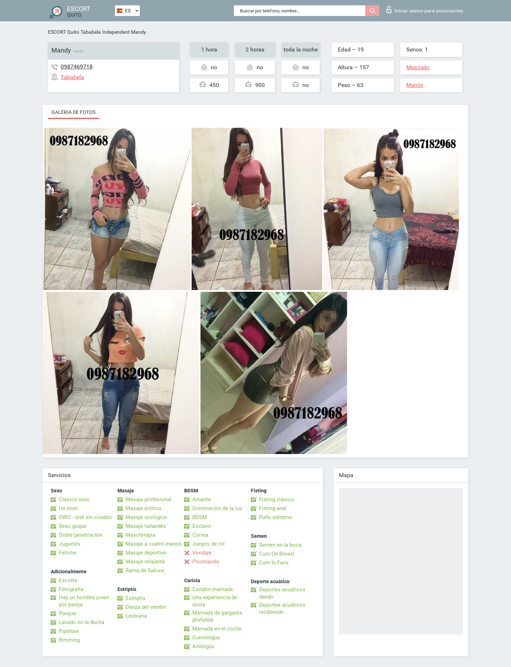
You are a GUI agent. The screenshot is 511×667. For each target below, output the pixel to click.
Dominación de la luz (217, 508)
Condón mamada (212, 589)
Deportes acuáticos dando (282, 593)
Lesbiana (136, 616)
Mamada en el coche (217, 628)
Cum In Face (274, 562)
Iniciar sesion (424, 9)
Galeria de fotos (73, 112)
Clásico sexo (74, 499)
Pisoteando (205, 561)
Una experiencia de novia (214, 601)
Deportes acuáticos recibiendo (282, 608)
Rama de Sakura (145, 570)
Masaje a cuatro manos (154, 544)
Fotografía (71, 589)
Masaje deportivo (146, 553)
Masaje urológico (146, 517)
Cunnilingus (206, 637)
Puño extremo (275, 517)
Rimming (69, 640)
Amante (201, 499)
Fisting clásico (276, 499)
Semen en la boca (280, 545)
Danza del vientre (146, 607)
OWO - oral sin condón (85, 517)
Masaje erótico (143, 508)
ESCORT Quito (63, 32)
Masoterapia (140, 535)
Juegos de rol (208, 544)
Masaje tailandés (146, 526)
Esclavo (201, 526)
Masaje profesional (148, 499)
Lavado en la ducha (81, 622)
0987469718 (77, 66)
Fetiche (67, 553)
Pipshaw (69, 631)
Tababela (91, 32)
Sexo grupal (73, 526)
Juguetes (70, 544)
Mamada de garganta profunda (217, 616)
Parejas (68, 613)
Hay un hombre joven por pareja (84, 601)
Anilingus (203, 646)
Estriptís (135, 598)
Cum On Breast (277, 554)
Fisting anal (272, 508)
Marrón (414, 85)
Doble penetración (80, 535)
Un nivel (68, 508)
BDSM (199, 517)
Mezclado (417, 67)
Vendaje (201, 553)
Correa (200, 535)
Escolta (68, 580)
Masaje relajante (145, 561)
